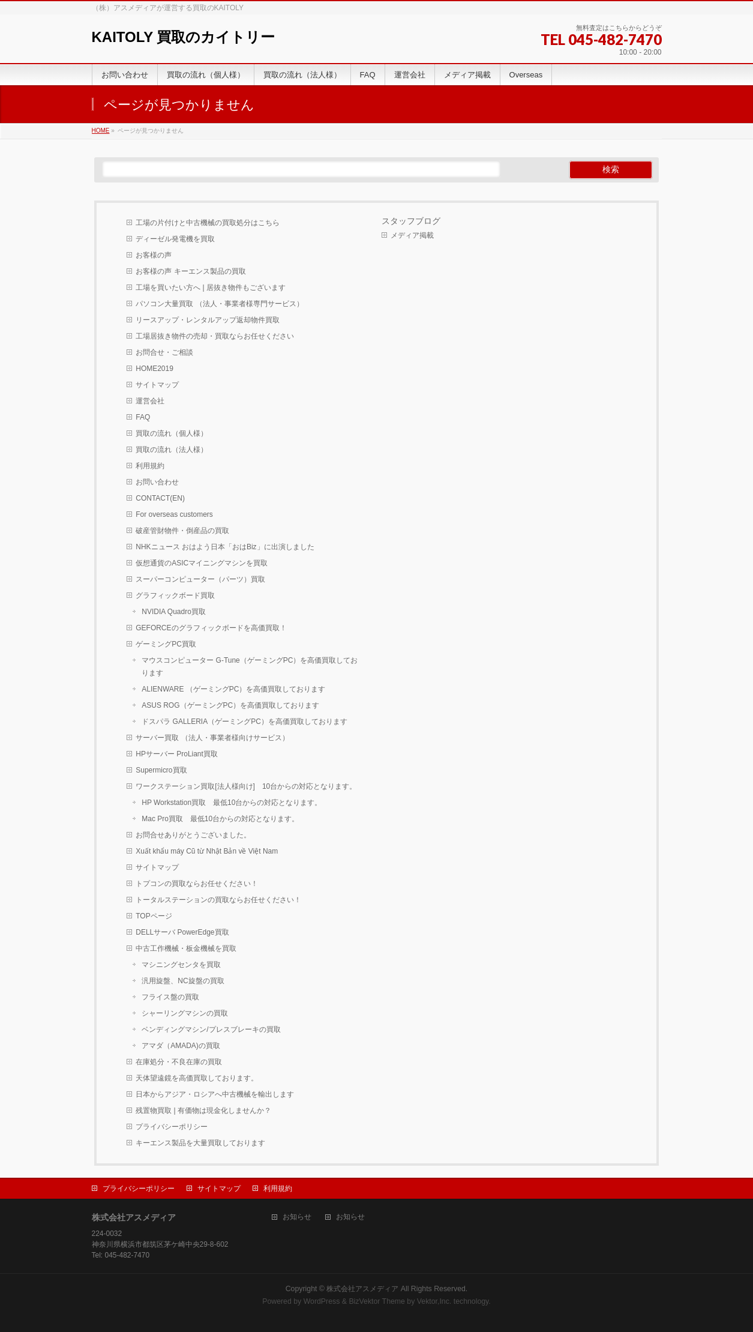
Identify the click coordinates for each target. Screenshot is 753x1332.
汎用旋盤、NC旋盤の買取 (183, 981)
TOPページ (154, 916)
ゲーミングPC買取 (166, 644)
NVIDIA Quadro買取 (174, 611)
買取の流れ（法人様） (172, 449)
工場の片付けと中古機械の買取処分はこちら (208, 222)
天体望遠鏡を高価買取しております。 (197, 1078)
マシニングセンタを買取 (181, 964)
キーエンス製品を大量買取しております (200, 1143)
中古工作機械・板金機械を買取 (186, 948)
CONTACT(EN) (160, 498)
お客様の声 (154, 255)
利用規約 (150, 466)
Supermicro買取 (161, 770)
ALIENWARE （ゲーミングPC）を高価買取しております (233, 689)
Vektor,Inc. (434, 1301)
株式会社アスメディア (362, 1289)
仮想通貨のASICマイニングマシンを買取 (202, 563)
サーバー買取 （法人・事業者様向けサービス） (212, 738)
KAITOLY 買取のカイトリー (183, 37)
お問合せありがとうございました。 (193, 835)
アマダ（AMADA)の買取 (181, 1045)
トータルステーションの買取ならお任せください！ (218, 900)
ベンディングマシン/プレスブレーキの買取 (211, 1029)
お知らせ (297, 1217)
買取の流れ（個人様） (172, 433)
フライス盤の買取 (170, 997)
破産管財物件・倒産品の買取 (182, 530)
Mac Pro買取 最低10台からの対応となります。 (220, 819)
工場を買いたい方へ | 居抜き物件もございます (211, 287)
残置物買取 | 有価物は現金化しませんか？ (203, 1110)
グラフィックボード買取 (175, 595)
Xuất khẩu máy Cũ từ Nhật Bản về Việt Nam (207, 851)
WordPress (322, 1301)
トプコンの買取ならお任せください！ (197, 883)
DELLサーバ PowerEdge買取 (182, 932)
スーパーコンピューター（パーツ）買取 (200, 579)
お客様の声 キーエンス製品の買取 (190, 271)
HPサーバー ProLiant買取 (177, 754)
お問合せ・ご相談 (164, 352)
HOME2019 (154, 368)
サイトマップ (157, 385)
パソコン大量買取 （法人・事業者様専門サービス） (219, 304)
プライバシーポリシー (172, 1127)
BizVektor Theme (377, 1301)
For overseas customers (174, 514)
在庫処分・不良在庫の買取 (179, 1062)
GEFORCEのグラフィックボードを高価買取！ (211, 628)
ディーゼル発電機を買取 (175, 239)
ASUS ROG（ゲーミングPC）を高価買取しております (230, 705)
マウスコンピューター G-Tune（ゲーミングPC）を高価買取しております (250, 666)
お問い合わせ (157, 482)
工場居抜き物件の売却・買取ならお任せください (215, 336)
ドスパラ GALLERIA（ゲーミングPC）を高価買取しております (244, 721)
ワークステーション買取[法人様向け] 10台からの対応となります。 (246, 786)
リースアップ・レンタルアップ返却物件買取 (208, 320)
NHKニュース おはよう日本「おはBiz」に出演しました (225, 547)
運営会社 (150, 401)
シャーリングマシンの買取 (185, 1013)
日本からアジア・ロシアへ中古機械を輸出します (215, 1094)
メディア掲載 (412, 235)
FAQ (143, 417)
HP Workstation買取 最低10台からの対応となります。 (232, 802)
